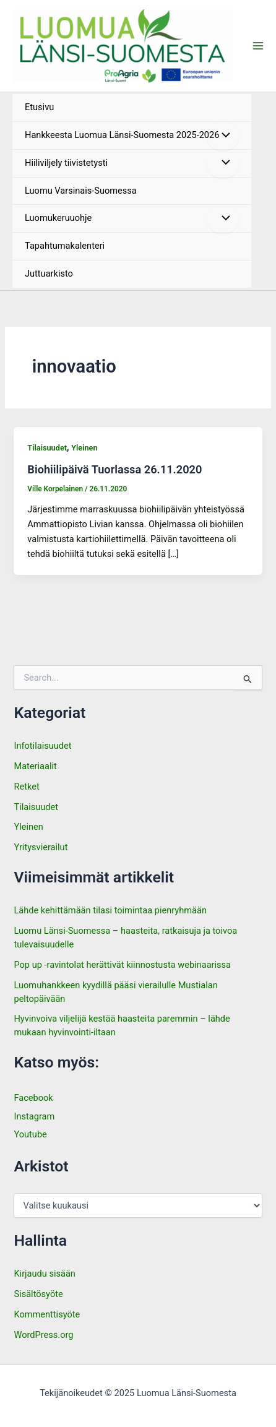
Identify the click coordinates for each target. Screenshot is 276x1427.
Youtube (30, 1134)
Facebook (33, 1097)
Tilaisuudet (47, 447)
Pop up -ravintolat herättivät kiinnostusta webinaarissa (123, 964)
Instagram (34, 1116)
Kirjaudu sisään (44, 1273)
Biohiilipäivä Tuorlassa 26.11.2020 (114, 469)
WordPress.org (43, 1334)
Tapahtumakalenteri (65, 245)
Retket (26, 786)
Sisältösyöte (38, 1294)
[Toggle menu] (223, 136)
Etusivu (39, 107)
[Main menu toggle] (258, 46)
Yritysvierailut (40, 847)
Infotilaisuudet (42, 745)
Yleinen (84, 447)
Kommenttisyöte (47, 1314)
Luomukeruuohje (58, 217)
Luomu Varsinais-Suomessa (81, 190)
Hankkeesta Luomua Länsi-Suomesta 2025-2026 (122, 134)
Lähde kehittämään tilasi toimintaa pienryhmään (110, 910)
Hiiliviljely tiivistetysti (66, 162)
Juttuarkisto (49, 273)
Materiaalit (35, 766)
